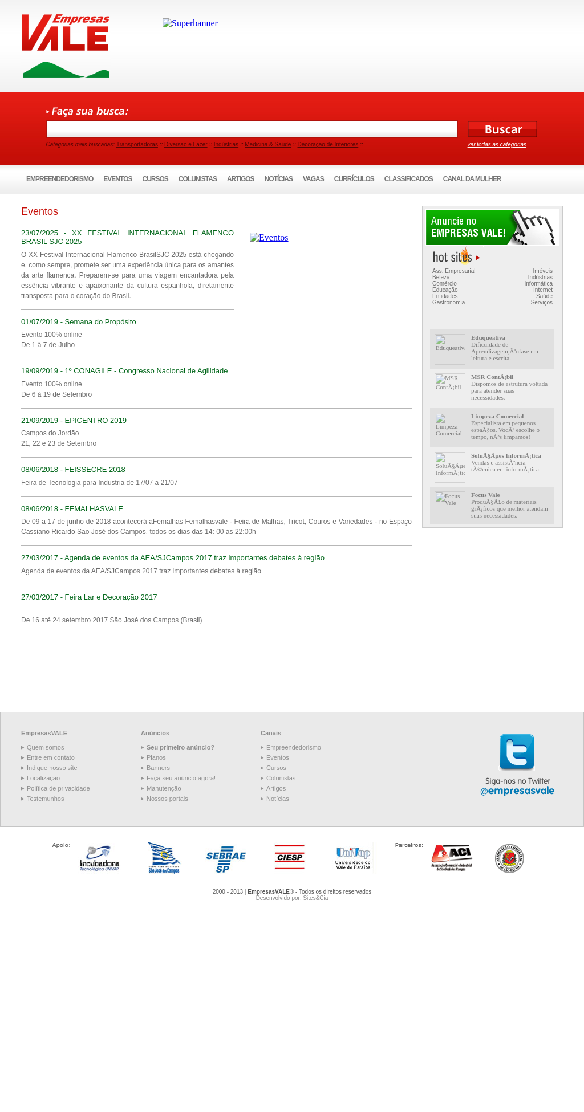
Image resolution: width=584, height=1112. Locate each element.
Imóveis (543, 271)
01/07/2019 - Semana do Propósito (78, 321)
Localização (43, 778)
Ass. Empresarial (454, 271)
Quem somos (45, 747)
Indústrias (226, 144)
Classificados (408, 179)
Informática (539, 283)
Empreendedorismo (59, 179)
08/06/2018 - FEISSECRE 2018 (73, 469)
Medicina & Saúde (268, 144)
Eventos (117, 179)
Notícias (279, 179)
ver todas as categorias (497, 144)
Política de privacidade (58, 788)
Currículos (354, 179)
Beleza (441, 277)
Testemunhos (45, 798)
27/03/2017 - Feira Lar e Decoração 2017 (89, 597)
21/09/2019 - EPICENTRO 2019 (74, 420)
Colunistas (198, 179)
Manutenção (164, 788)
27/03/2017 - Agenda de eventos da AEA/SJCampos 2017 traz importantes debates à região (173, 557)
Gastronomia (448, 302)
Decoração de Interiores (328, 144)
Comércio (444, 283)
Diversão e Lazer (186, 144)
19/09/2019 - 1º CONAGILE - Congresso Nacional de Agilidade (124, 370)
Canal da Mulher (472, 179)
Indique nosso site (52, 767)
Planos (156, 757)
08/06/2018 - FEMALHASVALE (72, 508)
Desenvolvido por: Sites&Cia (292, 898)
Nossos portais (167, 798)
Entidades (444, 296)
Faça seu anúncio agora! (181, 778)
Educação (444, 290)
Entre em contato (51, 757)
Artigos (240, 179)
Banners (158, 767)
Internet (543, 290)
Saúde (544, 296)
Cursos (155, 179)
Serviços (542, 302)
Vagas (313, 179)
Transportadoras (137, 144)
